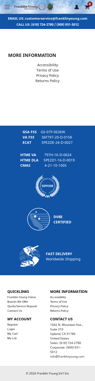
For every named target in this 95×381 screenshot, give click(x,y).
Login (11, 329)
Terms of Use (47, 70)
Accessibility (47, 64)
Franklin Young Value (21, 297)
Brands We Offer (17, 301)
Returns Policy (47, 80)
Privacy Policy (47, 75)
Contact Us (14, 311)
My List (12, 338)
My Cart (12, 333)
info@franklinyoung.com (67, 356)
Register (12, 324)
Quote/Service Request (22, 306)
